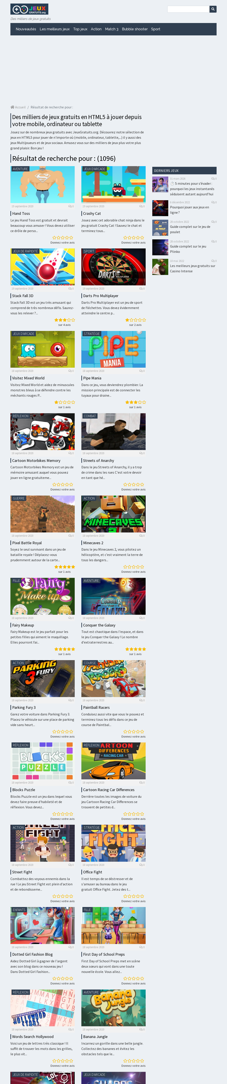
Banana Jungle (95, 1036)
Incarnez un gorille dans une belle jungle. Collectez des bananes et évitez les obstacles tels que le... (112, 1048)
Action (96, 29)
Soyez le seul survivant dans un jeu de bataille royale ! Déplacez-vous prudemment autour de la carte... (38, 554)
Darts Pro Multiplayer (100, 295)
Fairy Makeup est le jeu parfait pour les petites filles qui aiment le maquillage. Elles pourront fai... (39, 636)
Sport (155, 29)
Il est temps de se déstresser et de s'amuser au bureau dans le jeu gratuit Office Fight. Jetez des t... (107, 884)
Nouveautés (26, 29)
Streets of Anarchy (98, 460)
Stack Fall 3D (22, 295)
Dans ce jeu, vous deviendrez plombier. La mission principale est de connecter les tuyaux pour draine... (112, 390)
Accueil (18, 107)
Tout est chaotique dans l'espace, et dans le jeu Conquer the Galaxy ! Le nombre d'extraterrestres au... (112, 636)
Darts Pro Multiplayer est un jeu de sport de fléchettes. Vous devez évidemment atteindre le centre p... (112, 307)
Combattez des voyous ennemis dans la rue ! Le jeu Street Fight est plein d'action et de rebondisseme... (41, 884)
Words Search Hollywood (33, 1036)
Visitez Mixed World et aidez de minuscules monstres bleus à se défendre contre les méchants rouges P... (42, 390)
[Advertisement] (113, 70)
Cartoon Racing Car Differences (109, 789)
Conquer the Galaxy (99, 625)
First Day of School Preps (104, 954)
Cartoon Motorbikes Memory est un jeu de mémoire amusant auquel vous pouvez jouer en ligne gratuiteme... (42, 472)
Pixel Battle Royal (27, 542)
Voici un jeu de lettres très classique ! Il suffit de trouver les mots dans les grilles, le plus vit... (41, 1048)
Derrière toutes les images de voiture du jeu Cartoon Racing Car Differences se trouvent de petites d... (111, 801)
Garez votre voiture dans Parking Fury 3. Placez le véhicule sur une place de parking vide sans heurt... (42, 719)
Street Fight (22, 872)
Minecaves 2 (93, 542)
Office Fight (92, 872)
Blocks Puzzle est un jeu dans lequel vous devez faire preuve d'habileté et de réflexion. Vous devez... (41, 801)
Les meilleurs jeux (55, 29)
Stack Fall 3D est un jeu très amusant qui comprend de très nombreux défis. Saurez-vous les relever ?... (42, 307)
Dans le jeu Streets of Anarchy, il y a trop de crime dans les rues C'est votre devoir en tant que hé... (111, 472)
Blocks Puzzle (23, 789)
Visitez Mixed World (28, 378)
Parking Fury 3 (24, 707)
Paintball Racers (96, 707)
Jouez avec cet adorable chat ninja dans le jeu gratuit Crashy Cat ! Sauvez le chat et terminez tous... (113, 225)
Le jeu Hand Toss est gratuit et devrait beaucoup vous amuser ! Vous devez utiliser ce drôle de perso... (42, 225)
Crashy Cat (92, 213)
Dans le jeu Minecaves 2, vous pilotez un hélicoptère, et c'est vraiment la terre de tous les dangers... (112, 554)
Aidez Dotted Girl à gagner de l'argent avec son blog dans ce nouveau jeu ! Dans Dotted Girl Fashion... (39, 966)
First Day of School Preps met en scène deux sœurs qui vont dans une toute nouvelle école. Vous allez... (110, 966)
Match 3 (111, 29)
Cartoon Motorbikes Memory (36, 460)
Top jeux (80, 29)
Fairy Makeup (23, 625)
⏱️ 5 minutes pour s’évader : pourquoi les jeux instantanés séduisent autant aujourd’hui (192, 188)
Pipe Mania (92, 378)
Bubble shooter (135, 29)
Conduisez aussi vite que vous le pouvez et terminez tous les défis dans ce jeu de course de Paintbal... (112, 719)
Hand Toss (21, 213)
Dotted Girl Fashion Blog (32, 954)
